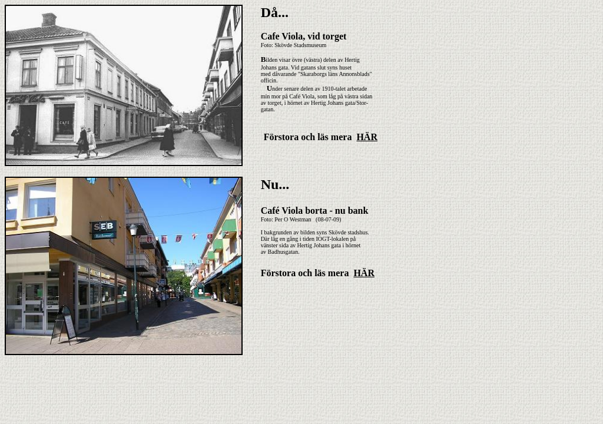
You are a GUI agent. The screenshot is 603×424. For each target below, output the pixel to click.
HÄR (366, 137)
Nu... (275, 184)
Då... (275, 12)
